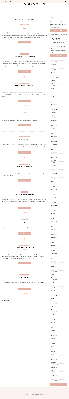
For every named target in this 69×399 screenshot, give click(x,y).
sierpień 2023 (53, 146)
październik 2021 (54, 205)
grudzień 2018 (54, 295)
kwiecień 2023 (54, 157)
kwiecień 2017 (54, 348)
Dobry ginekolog (24, 277)
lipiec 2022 (53, 181)
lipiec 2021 (53, 213)
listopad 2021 (53, 202)
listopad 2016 (53, 362)
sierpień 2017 (53, 338)
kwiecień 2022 (54, 189)
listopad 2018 (53, 298)
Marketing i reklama (24, 164)
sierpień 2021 (53, 210)
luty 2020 (53, 258)
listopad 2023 (53, 138)
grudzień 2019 (54, 263)
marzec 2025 (53, 96)
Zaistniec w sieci (34, 4)
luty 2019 (53, 290)
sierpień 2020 (53, 242)
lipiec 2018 (53, 309)
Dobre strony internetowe (24, 166)
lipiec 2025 (53, 85)
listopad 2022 (53, 170)
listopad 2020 (53, 234)
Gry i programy (24, 24)
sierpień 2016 (53, 370)
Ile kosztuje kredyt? (24, 139)
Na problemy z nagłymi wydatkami (24, 247)
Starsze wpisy (5, 300)
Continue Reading (24, 42)
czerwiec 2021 (54, 216)
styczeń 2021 (53, 229)
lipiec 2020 (53, 245)
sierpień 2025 (53, 83)
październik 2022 (54, 173)
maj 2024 (53, 123)
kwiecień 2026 (54, 61)
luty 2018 (53, 322)
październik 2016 (54, 364)
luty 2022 (53, 194)
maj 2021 (52, 218)
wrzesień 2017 (54, 335)
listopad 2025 (53, 75)
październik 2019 (54, 269)
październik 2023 (54, 141)
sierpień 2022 (53, 178)
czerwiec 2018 (54, 311)
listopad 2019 (53, 266)
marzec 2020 (53, 255)
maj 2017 (52, 346)
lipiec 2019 (53, 277)
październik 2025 (54, 77)
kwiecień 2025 (54, 93)
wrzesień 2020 (54, 239)
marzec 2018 (53, 319)
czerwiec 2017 (54, 343)
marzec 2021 (53, 224)
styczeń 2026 (53, 69)
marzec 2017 (53, 351)
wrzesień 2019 (54, 271)
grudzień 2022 (54, 168)
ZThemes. (45, 394)
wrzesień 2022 (54, 176)
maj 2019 (52, 282)
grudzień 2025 (54, 72)
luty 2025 (53, 99)
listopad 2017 (53, 330)
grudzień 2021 (54, 200)
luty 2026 (53, 67)
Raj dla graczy (24, 27)
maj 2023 (53, 154)
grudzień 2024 (54, 104)
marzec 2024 (53, 128)
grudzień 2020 (54, 232)
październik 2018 (54, 301)
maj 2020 (53, 250)
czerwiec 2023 (54, 152)
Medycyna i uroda (24, 83)
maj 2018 (52, 314)
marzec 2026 (53, 64)
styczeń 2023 (53, 165)
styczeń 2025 (53, 101)
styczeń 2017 (53, 356)
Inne (24, 112)
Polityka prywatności (7, 1)
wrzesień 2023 (54, 144)
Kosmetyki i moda (24, 53)
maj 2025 (53, 91)
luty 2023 (53, 162)
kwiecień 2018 (54, 317)
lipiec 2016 (53, 372)
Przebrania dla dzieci (24, 115)
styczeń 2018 (53, 325)
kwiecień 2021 (54, 221)
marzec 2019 (53, 287)
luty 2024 (53, 130)
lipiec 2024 (53, 117)
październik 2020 (54, 237)
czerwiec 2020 (54, 247)
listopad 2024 (53, 107)
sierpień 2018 (53, 306)
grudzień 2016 (54, 359)
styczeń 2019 (53, 293)
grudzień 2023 (54, 136)
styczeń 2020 (53, 261)
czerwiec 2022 (54, 184)
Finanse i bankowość (24, 136)
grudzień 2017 (54, 327)
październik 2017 (54, 332)
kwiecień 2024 (54, 125)
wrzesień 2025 (54, 80)
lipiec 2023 (53, 149)
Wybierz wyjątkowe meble (24, 222)
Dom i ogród (24, 219)
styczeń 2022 (53, 197)
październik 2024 (54, 109)
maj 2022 (53, 186)
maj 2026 (53, 59)
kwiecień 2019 (54, 285)
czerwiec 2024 (54, 120)
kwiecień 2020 (54, 253)
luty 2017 (52, 354)
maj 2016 (52, 378)
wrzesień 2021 (54, 208)
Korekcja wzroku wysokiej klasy (24, 85)
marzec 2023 (53, 160)
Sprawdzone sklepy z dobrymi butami (24, 56)
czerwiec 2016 (54, 375)
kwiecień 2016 (54, 380)
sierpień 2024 (53, 115)
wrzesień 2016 (54, 367)
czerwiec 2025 (54, 88)
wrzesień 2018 (54, 303)
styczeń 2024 (53, 133)
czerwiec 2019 (54, 279)
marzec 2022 (53, 192)
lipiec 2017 (53, 341)
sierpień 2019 (53, 274)
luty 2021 (53, 226)
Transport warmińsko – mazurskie (24, 194)
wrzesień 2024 (54, 112)
